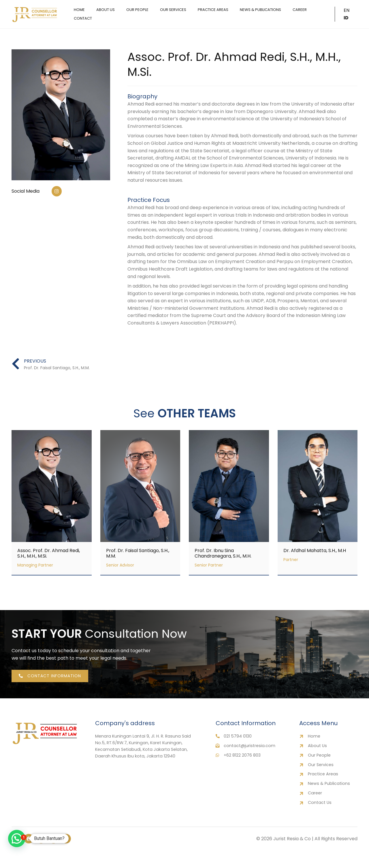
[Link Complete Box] (52, 504)
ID (352, 14)
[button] (16, 838)
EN (346, 14)
